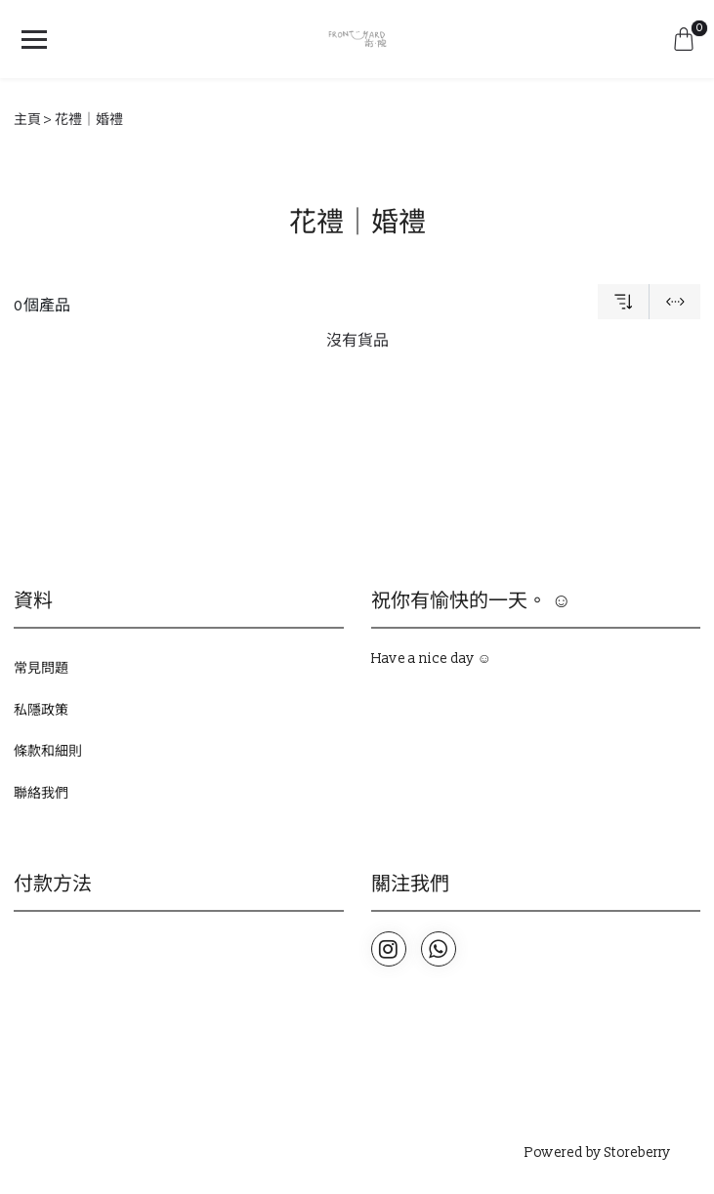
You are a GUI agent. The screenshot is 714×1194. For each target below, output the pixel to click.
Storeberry (638, 1152)
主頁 (27, 119)
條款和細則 (48, 751)
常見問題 (41, 668)
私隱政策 (41, 710)
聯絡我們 (41, 793)
